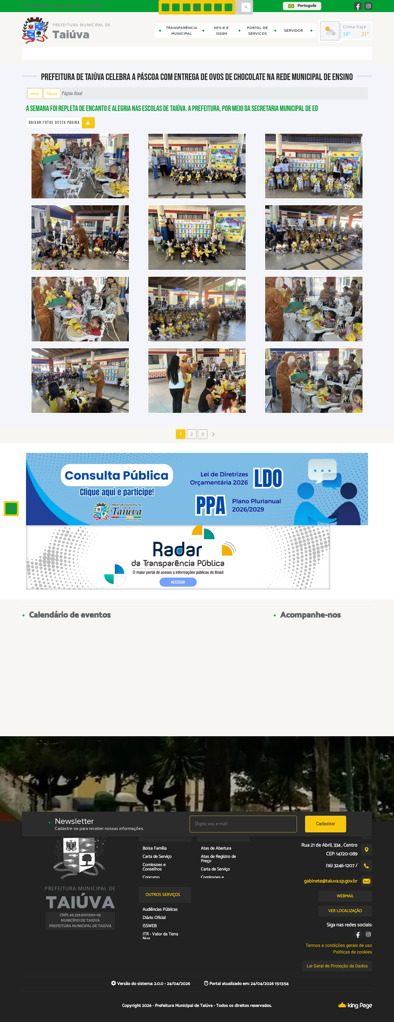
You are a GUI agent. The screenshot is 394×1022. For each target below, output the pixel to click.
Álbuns (52, 93)
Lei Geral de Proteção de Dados (337, 966)
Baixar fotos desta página (54, 122)
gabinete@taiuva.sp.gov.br (330, 881)
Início (34, 93)
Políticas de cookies (352, 952)
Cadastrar (325, 823)
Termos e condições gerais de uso (339, 945)
